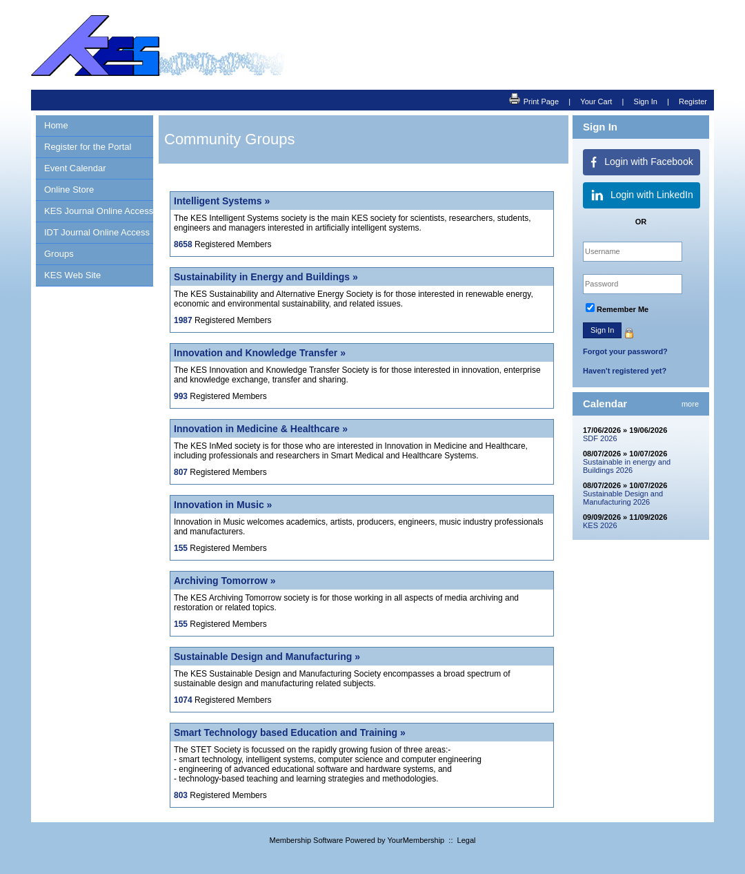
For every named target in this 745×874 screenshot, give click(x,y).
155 (181, 548)
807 (181, 472)
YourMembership (415, 840)
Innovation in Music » (223, 504)
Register (693, 101)
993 (181, 396)
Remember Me (622, 309)
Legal (466, 840)
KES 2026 (600, 525)
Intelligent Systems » (222, 200)
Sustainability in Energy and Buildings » (266, 276)
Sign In (645, 101)
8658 (183, 244)
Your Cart (596, 101)
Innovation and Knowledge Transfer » (260, 352)
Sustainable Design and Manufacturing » (267, 656)
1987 (183, 320)
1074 (183, 700)
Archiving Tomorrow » (225, 580)
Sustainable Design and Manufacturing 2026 (623, 497)
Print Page (534, 100)
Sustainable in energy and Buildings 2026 (626, 466)
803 (181, 795)
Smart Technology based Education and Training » (290, 732)
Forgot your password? (625, 351)
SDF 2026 (600, 438)
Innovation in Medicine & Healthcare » (261, 428)
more (690, 404)
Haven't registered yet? (624, 371)
